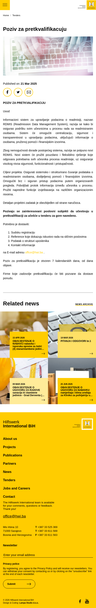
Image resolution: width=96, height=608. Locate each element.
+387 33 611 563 (46, 534)
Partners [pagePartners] (9, 463)
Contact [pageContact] (9, 496)
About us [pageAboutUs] (10, 438)
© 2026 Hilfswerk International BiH (18, 600)
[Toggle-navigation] (5, 5)
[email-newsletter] (48, 555)
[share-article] (7, 92)
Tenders (16, 15)
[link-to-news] (21, 303)
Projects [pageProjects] (9, 447)
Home (6, 15)
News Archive (84, 304)
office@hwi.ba (34, 252)
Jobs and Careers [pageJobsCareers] (16, 488)
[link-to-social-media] (82, 601)
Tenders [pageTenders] (9, 480)
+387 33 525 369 (46, 527)
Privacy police (11, 563)
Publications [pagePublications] (12, 455)
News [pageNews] (7, 472)
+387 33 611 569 (46, 530)
